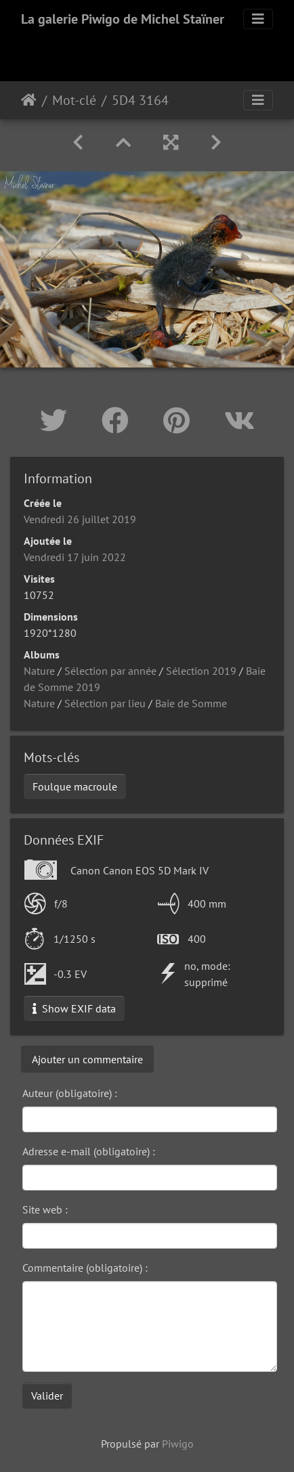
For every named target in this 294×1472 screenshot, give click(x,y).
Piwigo (178, 1443)
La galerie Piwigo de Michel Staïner (122, 19)
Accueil (29, 100)
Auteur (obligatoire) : (69, 1093)
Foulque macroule (75, 786)
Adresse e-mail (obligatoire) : (88, 1151)
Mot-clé (74, 100)
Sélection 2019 (201, 670)
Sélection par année (110, 670)
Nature (39, 670)
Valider (47, 1395)
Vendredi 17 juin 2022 (75, 557)
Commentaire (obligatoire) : (85, 1267)
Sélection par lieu (105, 703)
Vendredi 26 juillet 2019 (80, 519)
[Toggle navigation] (258, 19)
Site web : (45, 1209)
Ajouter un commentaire (87, 1059)
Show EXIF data (74, 1008)
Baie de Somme (191, 703)
